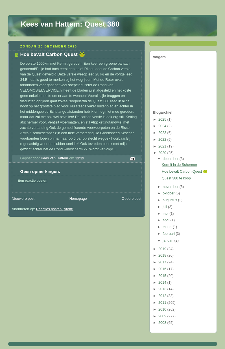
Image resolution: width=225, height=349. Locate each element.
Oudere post (131, 199)
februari (169, 234)
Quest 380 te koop (176, 178)
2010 (162, 309)
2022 (162, 140)
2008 (162, 323)
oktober (169, 193)
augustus (170, 200)
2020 (162, 153)
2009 (162, 316)
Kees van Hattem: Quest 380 (70, 24)
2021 (162, 146)
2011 (162, 303)
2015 (162, 276)
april (166, 220)
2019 (162, 249)
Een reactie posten (32, 181)
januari (168, 240)
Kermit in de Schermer (179, 165)
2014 (162, 283)
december (171, 159)
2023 (162, 133)
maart (168, 227)
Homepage (78, 199)
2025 (162, 120)
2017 (162, 262)
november (171, 187)
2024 (162, 126)
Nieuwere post (23, 199)
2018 (162, 255)
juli (165, 207)
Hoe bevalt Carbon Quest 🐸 (184, 172)
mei (166, 214)
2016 (162, 269)
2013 (162, 289)
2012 (162, 296)
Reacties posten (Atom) (54, 209)
